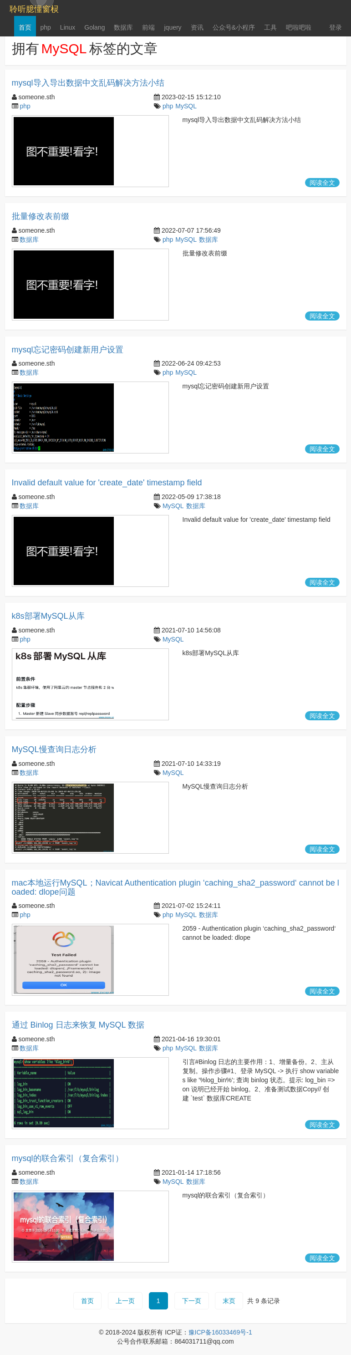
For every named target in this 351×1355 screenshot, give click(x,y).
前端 (148, 27)
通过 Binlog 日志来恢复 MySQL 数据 (78, 1024)
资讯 (197, 27)
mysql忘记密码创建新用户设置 (67, 349)
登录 (335, 27)
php (46, 27)
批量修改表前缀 (40, 216)
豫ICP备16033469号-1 (220, 1332)
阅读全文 (322, 182)
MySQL (186, 106)
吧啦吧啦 (298, 27)
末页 (229, 1300)
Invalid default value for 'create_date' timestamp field (107, 482)
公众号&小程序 (234, 27)
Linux (67, 27)
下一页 (191, 1300)
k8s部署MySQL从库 (48, 616)
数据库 (123, 27)
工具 (270, 27)
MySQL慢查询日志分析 (54, 749)
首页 (25, 27)
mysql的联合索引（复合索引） (67, 1158)
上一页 (125, 1300)
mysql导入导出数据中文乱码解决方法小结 (88, 82)
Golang (94, 27)
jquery (172, 27)
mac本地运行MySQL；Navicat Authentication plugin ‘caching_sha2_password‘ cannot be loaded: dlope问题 (175, 887)
